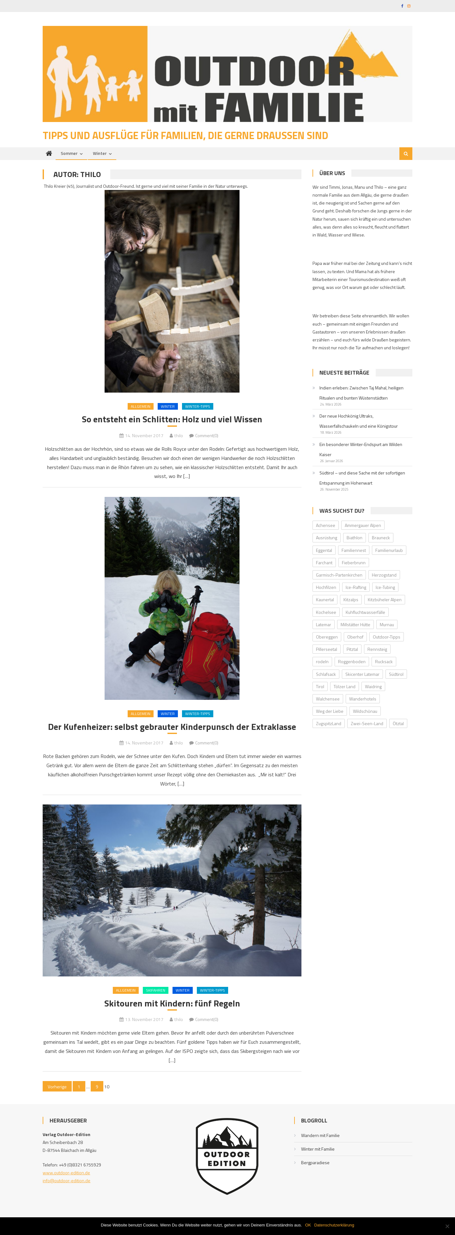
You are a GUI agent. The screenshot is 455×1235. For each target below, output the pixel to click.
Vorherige (57, 1086)
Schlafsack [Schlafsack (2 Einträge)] (326, 674)
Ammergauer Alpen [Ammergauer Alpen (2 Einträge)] (363, 525)
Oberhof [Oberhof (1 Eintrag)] (355, 636)
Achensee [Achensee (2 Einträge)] (325, 525)
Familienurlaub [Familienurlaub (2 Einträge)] (389, 550)
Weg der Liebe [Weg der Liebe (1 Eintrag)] (329, 711)
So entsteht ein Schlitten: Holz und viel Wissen (172, 419)
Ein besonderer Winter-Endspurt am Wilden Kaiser (360, 449)
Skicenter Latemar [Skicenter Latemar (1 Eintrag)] (362, 674)
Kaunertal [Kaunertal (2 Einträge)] (325, 599)
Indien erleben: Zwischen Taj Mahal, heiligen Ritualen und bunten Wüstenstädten (361, 392)
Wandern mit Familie (320, 1135)
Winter (100, 153)
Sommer (69, 153)
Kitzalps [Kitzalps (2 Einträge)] (350, 599)
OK (308, 1225)
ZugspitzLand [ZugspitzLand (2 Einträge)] (328, 723)
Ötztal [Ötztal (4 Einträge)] (398, 723)
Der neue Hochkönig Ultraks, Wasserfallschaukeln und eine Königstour (358, 421)
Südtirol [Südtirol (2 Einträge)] (396, 674)
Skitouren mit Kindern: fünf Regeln (172, 1003)
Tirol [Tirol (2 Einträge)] (320, 686)
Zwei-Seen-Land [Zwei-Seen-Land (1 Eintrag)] (367, 723)
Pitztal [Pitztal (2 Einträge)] (352, 649)
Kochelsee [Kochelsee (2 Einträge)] (326, 612)
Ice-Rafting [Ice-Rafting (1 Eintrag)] (356, 587)
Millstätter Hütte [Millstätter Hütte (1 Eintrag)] (355, 624)
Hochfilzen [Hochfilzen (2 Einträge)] (326, 587)
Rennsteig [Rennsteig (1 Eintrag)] (377, 649)
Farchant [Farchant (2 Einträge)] (324, 562)
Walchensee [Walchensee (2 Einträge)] (328, 698)
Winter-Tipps (197, 406)
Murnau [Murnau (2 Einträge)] (387, 624)
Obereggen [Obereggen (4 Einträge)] (327, 636)
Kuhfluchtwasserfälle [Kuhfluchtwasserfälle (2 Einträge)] (365, 612)
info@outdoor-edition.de (66, 1180)
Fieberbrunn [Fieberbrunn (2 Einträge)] (354, 562)
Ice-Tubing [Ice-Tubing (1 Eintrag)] (385, 587)
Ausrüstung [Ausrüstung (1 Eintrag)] (326, 537)
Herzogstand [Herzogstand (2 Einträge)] (384, 575)
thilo (178, 435)
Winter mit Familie (318, 1149)
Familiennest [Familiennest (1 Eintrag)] (354, 550)
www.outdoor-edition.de (66, 1172)
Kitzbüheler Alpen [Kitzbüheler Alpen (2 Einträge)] (385, 599)
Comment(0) (206, 435)
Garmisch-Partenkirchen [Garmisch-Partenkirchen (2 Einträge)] (339, 575)
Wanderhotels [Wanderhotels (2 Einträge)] (362, 698)
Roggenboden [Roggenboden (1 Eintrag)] (352, 661)
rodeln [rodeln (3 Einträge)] (322, 661)
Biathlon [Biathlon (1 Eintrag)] (354, 537)
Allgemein (140, 406)
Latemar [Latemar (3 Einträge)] (323, 624)
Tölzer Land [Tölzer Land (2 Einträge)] (344, 686)
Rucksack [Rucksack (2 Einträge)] (384, 661)
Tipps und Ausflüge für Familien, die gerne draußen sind (185, 135)
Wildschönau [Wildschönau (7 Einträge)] (365, 711)
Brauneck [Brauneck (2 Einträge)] (381, 537)
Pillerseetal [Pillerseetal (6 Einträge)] (326, 649)
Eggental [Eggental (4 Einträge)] (324, 550)
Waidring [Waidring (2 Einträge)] (373, 686)
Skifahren (155, 990)
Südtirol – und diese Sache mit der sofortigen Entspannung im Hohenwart (362, 477)
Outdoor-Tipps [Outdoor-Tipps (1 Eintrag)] (386, 636)
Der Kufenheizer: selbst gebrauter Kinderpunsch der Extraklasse (172, 726)
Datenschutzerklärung (334, 1225)
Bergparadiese (315, 1162)
